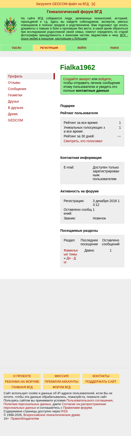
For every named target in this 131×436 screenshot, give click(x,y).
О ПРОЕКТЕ (22, 376)
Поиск (114, 48)
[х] (93, 4)
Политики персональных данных (27, 404)
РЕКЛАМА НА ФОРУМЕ (22, 381)
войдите (104, 79)
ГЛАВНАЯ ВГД (22, 387)
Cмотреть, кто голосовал (83, 141)
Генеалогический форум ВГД (74, 12)
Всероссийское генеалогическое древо (52, 415)
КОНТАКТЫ (101, 376)
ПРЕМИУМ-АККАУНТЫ (61, 381)
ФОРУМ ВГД (62, 387)
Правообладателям (25, 418)
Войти (82, 48)
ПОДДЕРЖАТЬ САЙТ (101, 381)
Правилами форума (77, 407)
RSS (64, 411)
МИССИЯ (62, 376)
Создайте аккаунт (77, 79)
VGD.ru (16, 48)
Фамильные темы (71, 252)
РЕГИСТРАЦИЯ (49, 48)
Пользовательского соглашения (89, 400)
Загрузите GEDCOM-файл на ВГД (62, 4)
